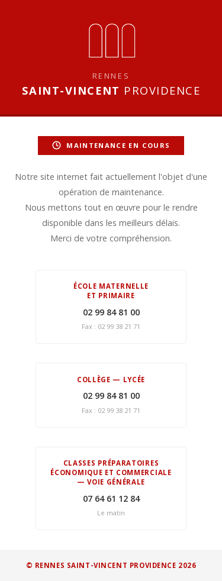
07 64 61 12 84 (111, 498)
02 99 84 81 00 (111, 312)
